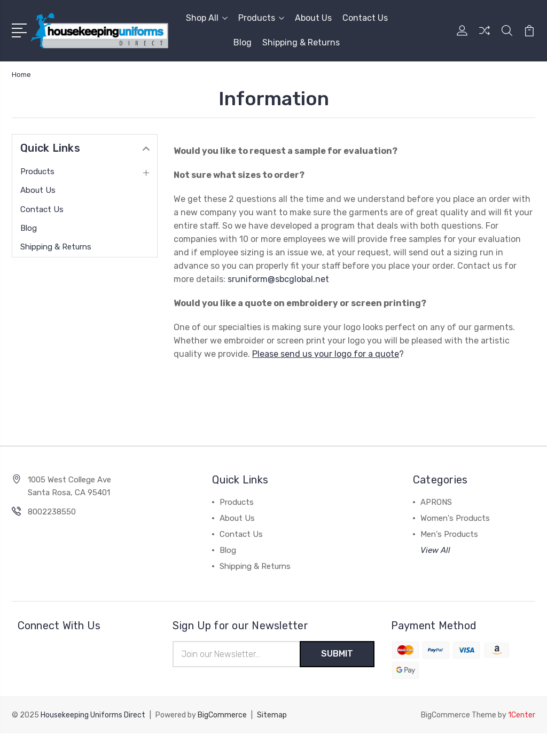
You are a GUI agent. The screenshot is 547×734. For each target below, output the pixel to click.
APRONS (436, 502)
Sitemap (272, 715)
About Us (313, 18)
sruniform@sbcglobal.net (278, 279)
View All (435, 550)
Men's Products (449, 534)
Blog (242, 42)
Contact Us (365, 18)
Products (261, 18)
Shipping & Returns (301, 42)
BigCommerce (222, 715)
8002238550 (52, 512)
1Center (521, 715)
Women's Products (455, 518)
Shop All (207, 18)
